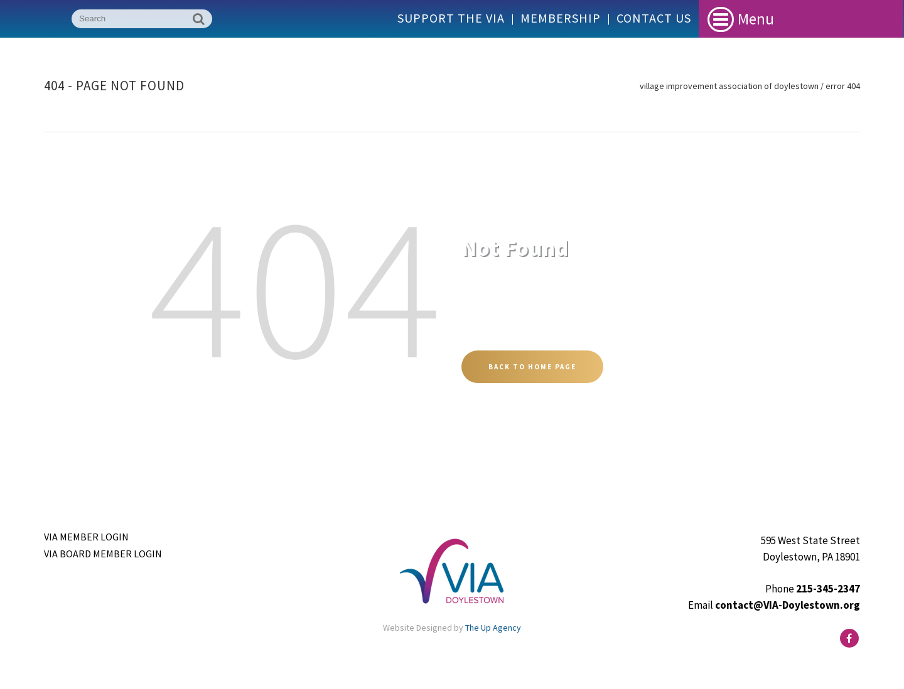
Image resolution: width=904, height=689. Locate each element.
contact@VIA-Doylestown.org (787, 605)
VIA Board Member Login (103, 553)
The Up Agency (493, 627)
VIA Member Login (86, 536)
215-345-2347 (828, 589)
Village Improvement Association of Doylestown (729, 86)
